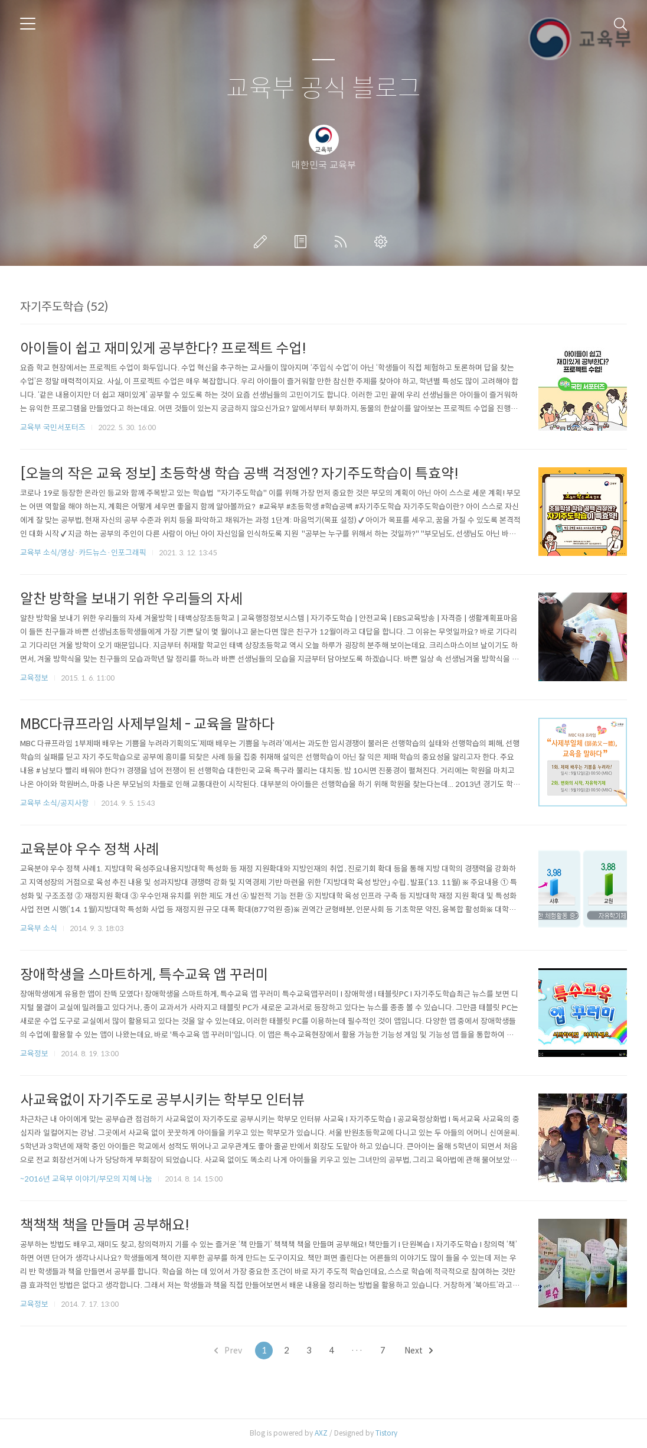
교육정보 (34, 678)
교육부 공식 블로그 (323, 88)
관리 (383, 241)
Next (418, 1350)
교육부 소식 (38, 928)
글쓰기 (263, 241)
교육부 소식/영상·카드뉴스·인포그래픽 (83, 553)
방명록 (303, 241)
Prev (228, 1350)
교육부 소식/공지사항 (54, 803)
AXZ (321, 1433)
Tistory (386, 1433)
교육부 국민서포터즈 (53, 427)
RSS (343, 241)
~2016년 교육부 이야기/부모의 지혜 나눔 (86, 1179)
